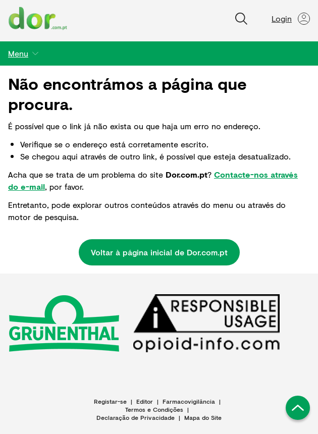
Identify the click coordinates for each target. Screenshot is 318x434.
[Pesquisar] (241, 19)
